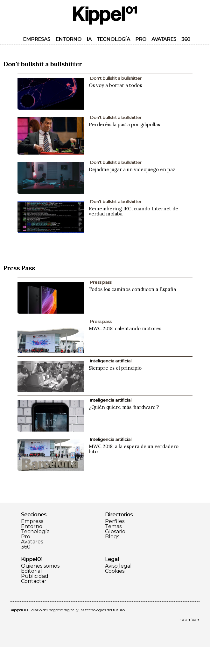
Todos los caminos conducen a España (132, 289)
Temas (113, 526)
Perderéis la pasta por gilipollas (124, 124)
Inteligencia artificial (110, 360)
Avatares (163, 39)
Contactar (33, 581)
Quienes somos (40, 566)
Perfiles (114, 521)
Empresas (36, 39)
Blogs (112, 536)
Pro (140, 39)
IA (89, 39)
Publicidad (34, 576)
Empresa (32, 521)
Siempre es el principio (115, 368)
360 (185, 39)
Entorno (68, 39)
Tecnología (113, 39)
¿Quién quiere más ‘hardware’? (124, 407)
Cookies (114, 571)
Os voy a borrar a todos (115, 85)
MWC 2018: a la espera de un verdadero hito (133, 448)
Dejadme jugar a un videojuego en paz (132, 169)
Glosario (115, 531)
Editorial (31, 571)
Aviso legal (118, 566)
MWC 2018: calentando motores (125, 328)
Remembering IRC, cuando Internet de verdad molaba (133, 211)
